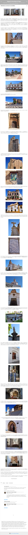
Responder (6, 499)
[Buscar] (26, 1)
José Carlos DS (6, 486)
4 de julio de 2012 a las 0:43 (13, 501)
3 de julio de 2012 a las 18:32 (12, 486)
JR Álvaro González (7, 501)
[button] (26, 6)
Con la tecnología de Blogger (14, 533)
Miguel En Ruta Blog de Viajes (14, 1)
